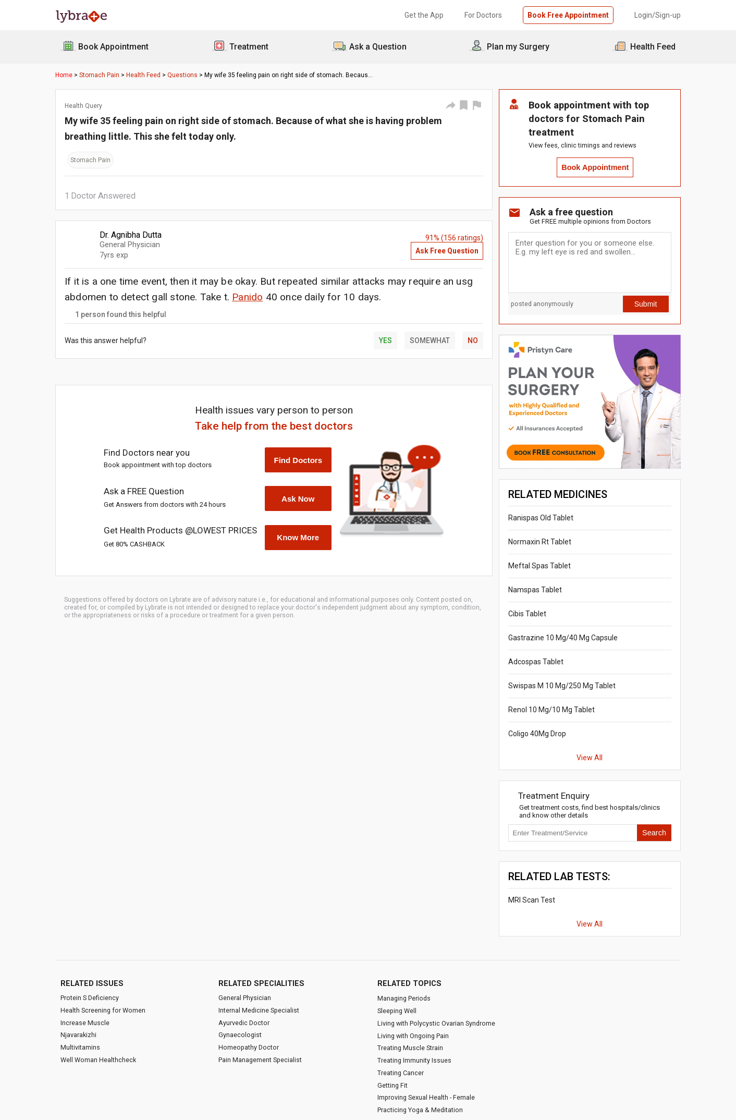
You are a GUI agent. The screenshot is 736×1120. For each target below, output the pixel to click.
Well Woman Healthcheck (98, 1060)
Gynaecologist (240, 1035)
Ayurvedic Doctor (243, 1023)
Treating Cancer (400, 1073)
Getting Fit (392, 1085)
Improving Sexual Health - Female (426, 1097)
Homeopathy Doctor (248, 1047)
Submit (645, 304)
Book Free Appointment (568, 15)
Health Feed (143, 75)
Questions (182, 75)
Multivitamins (80, 1047)
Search (654, 833)
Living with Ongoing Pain (413, 1036)
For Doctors (483, 15)
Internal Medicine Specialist (258, 1010)
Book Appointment (595, 167)
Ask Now (297, 498)
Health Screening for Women (102, 1010)
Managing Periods (404, 998)
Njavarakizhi (78, 1035)
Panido (247, 297)
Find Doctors (298, 460)
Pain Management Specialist (260, 1060)
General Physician (244, 998)
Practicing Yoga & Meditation (420, 1110)
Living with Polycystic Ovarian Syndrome (436, 1023)
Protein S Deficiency (89, 998)
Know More (298, 537)
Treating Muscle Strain (410, 1048)
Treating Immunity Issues (414, 1060)
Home (63, 75)
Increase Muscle (84, 1023)
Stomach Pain (99, 75)
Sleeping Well (396, 1011)
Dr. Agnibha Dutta (131, 235)
